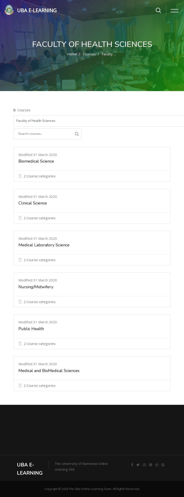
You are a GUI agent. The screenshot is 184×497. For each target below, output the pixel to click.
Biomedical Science (36, 161)
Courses (89, 54)
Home (72, 54)
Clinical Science (32, 203)
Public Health (31, 328)
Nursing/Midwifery (35, 287)
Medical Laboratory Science (43, 245)
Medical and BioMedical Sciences (48, 370)
